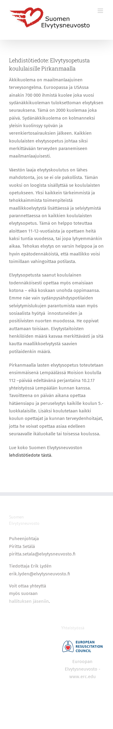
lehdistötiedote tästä (30, 455)
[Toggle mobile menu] (101, 11)
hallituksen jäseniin (29, 601)
